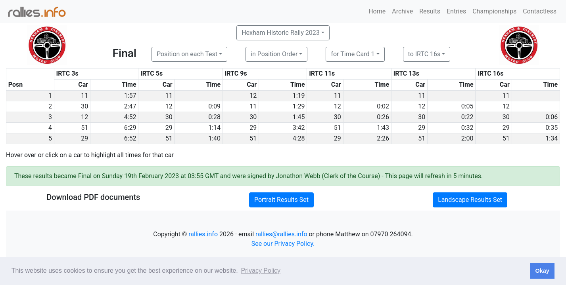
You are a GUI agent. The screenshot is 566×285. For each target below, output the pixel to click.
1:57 (130, 95)
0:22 (467, 117)
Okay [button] (542, 271)
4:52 (130, 117)
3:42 (299, 127)
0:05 (467, 106)
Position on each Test (187, 54)
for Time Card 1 (352, 54)
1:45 (299, 117)
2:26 (383, 138)
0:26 (383, 117)
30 (84, 106)
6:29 (130, 127)
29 (169, 127)
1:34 (551, 138)
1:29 (299, 106)
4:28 (299, 138)
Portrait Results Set (281, 199)
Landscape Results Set (470, 199)
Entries (456, 11)
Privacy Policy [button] (260, 270)
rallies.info (203, 234)
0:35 (551, 127)
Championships (494, 11)
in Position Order (274, 54)
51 (84, 127)
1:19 (299, 95)
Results (429, 11)
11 (84, 95)
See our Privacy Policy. (283, 243)
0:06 (551, 117)
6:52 (130, 138)
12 (253, 95)
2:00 (467, 138)
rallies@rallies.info (281, 234)
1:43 (383, 127)
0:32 (467, 127)
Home (377, 11)
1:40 (214, 138)
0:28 (214, 117)
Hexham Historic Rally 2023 (281, 32)
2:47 (130, 106)
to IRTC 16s (424, 54)
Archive (402, 11)
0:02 (383, 106)
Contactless (539, 11)
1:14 (214, 127)
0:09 (214, 106)
